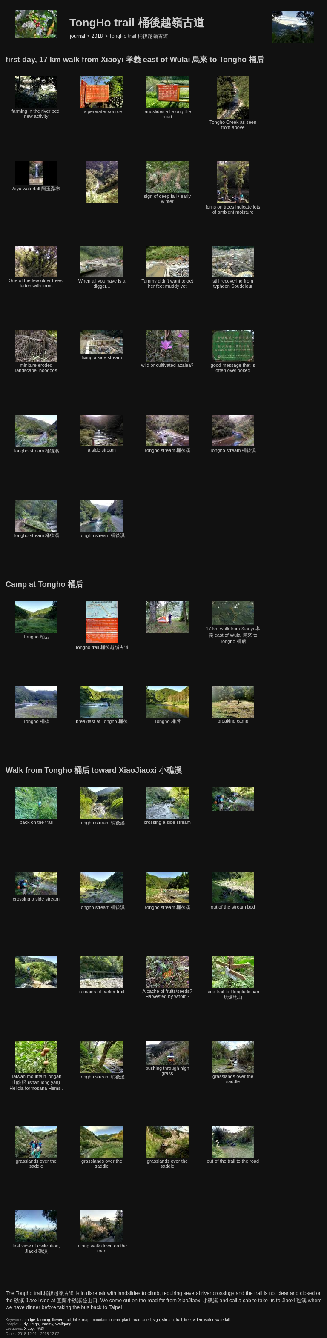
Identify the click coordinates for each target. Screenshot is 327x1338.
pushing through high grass (167, 1058)
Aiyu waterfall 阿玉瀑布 (36, 176)
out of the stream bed (233, 890)
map (86, 1320)
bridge (30, 1320)
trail (179, 1320)
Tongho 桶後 (36, 705)
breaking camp (233, 704)
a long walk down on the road (102, 1231)
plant (126, 1320)
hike (76, 1320)
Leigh (34, 1324)
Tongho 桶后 (36, 620)
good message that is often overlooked (233, 351)
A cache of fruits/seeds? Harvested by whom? (167, 977)
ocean (114, 1320)
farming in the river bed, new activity (36, 97)
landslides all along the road (167, 97)
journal (77, 36)
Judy (23, 1324)
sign (156, 1320)
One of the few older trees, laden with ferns (36, 267)
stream (168, 1320)
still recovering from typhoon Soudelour (233, 267)
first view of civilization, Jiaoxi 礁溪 (36, 1232)
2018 (97, 36)
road (136, 1320)
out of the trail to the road (233, 1145)
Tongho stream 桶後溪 (36, 434)
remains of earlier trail (101, 975)
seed (146, 1320)
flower (57, 1320)
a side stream (101, 433)
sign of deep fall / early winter (167, 182)
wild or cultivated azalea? (167, 349)
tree (187, 1320)
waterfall (222, 1320)
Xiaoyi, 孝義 (34, 1329)
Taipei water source (101, 95)
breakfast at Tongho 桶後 (101, 705)
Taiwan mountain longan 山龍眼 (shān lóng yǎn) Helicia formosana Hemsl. (36, 1066)
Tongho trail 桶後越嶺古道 (102, 625)
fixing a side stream (101, 345)
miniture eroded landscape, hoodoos (36, 351)
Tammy (47, 1324)
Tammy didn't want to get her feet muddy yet (167, 267)
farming (43, 1320)
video (197, 1320)
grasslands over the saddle (233, 1062)
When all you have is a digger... (102, 267)
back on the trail (36, 806)
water (209, 1320)
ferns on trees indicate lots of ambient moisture (233, 187)
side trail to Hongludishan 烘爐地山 (233, 978)
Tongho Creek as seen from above (232, 103)
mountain (99, 1320)
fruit (67, 1320)
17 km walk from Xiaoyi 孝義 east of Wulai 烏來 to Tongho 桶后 (233, 622)
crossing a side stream (167, 806)
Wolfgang (63, 1324)
